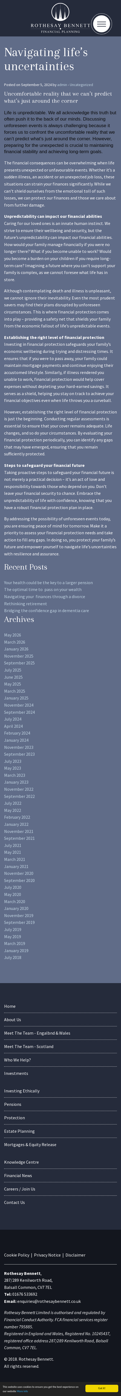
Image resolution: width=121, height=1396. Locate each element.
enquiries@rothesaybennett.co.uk (49, 1301)
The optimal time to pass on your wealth (43, 589)
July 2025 (12, 670)
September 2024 (19, 712)
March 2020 (14, 901)
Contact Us (14, 1202)
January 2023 (16, 782)
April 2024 (13, 726)
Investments (16, 1073)
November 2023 (18, 747)
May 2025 (12, 684)
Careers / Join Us (19, 1189)
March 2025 (14, 691)
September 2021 (19, 838)
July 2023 (12, 761)
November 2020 (18, 873)
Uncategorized (81, 84)
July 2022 (12, 803)
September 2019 (19, 922)
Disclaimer (75, 1255)
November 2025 (18, 656)
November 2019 (18, 915)
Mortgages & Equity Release (30, 1144)
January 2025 (16, 698)
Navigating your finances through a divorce (44, 596)
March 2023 (14, 775)
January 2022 (16, 824)
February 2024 (17, 733)
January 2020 (16, 908)
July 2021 (12, 845)
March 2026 (14, 642)
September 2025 (19, 663)
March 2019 (14, 943)
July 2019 (12, 929)
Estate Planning (19, 1131)
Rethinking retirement (25, 603)
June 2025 (13, 677)
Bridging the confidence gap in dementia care (46, 610)
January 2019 (16, 950)
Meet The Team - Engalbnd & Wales (37, 1033)
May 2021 (12, 852)
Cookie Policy (16, 1255)
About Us (12, 1019)
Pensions (12, 1104)
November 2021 (18, 831)
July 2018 (12, 957)
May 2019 (12, 936)
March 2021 (14, 859)
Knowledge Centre (21, 1162)
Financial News (18, 1175)
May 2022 (12, 810)
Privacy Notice (47, 1255)
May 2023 (12, 768)
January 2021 (16, 866)
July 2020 (12, 887)
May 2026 (12, 635)
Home (10, 1006)
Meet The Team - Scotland (28, 1046)
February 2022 (17, 817)
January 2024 (16, 740)
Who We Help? (17, 1060)
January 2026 (16, 649)
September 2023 (19, 754)
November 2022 (18, 789)
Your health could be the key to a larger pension (48, 582)
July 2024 (12, 719)
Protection (14, 1117)
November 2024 (18, 705)
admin (62, 84)
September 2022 (19, 796)
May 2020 (12, 894)
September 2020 (19, 880)
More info (22, 1392)
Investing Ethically (21, 1091)
